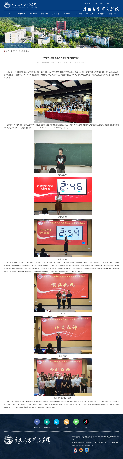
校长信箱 (37, 424)
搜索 (108, 3)
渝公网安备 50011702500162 (99, 437)
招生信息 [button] (55, 14)
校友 (96, 3)
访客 (101, 3)
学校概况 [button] (21, 14)
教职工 (91, 3)
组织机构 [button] (33, 14)
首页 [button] (10, 14)
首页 (7, 51)
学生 (85, 3)
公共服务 (56, 424)
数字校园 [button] (89, 14)
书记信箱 (47, 424)
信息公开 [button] (112, 14)
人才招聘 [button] (78, 14)
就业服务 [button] (67, 14)
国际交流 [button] (101, 14)
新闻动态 (14, 51)
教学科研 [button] (44, 14)
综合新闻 (22, 51)
